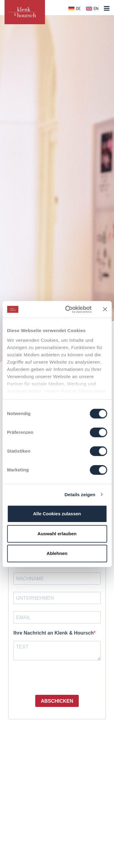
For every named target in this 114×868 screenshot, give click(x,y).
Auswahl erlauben (56, 533)
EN (96, 9)
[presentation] (50, 675)
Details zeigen (79, 494)
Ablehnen (57, 553)
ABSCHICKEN (57, 701)
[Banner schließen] (105, 309)
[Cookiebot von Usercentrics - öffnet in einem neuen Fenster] (68, 309)
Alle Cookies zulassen (57, 513)
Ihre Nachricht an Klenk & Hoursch (53, 632)
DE (78, 9)
